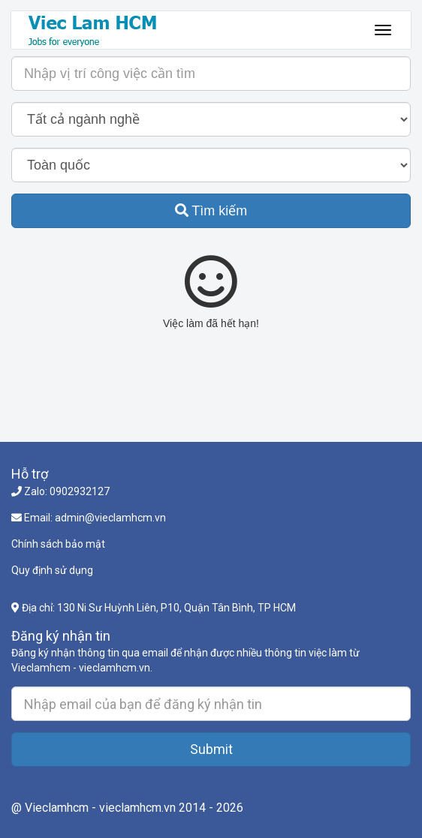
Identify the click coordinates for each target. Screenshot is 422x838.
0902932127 (80, 491)
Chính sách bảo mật (58, 544)
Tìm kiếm (211, 210)
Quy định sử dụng (52, 570)
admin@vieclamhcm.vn (110, 518)
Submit (211, 749)
